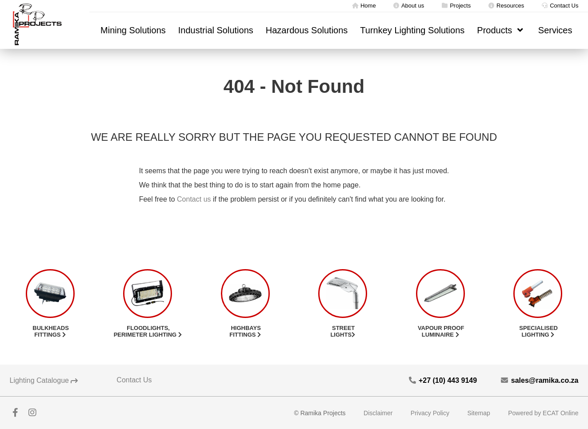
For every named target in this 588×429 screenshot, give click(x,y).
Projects (456, 5)
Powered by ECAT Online (543, 413)
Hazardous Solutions (307, 30)
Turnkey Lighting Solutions (412, 30)
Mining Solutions (133, 30)
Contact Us (559, 5)
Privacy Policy (430, 413)
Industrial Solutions (215, 30)
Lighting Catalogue (44, 380)
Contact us (194, 199)
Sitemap (478, 413)
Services (555, 30)
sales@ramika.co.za (539, 380)
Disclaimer (378, 413)
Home (364, 5)
